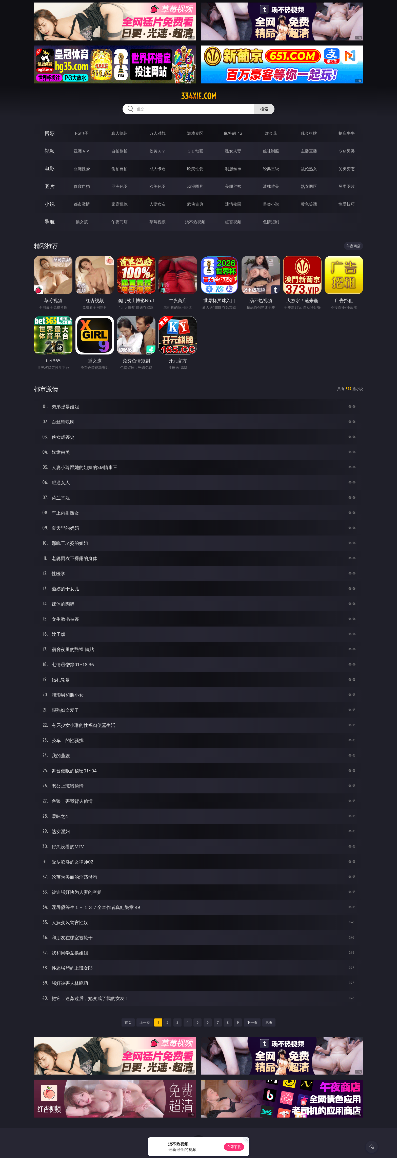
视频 (50, 150)
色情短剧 (271, 222)
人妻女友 (157, 204)
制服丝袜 (233, 168)
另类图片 (347, 186)
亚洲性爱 (82, 168)
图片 (50, 186)
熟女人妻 (233, 151)
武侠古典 (195, 204)
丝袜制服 (271, 151)
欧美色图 (157, 186)
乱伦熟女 (309, 168)
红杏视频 (233, 222)
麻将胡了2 (233, 133)
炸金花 (271, 133)
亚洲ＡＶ (82, 151)
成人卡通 (157, 168)
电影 (50, 168)
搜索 (264, 109)
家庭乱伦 (119, 204)
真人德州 (119, 133)
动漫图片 (195, 186)
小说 (50, 204)
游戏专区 (195, 133)
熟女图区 (309, 186)
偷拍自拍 (119, 168)
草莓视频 (157, 222)
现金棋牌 (309, 133)
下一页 (252, 1022)
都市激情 (82, 204)
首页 (128, 1022)
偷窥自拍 (82, 186)
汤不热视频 (195, 222)
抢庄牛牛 (347, 133)
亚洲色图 (119, 186)
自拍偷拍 (119, 151)
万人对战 (157, 133)
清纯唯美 (271, 186)
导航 (50, 221)
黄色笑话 (309, 204)
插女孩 (82, 222)
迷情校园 (233, 204)
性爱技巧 (347, 204)
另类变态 (347, 168)
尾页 (268, 1022)
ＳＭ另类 (347, 151)
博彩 (50, 133)
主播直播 (309, 151)
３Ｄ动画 (195, 151)
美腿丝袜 (233, 186)
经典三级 (271, 168)
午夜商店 (119, 222)
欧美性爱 (195, 168)
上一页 (145, 1022)
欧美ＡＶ (157, 151)
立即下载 (234, 1146)
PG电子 (81, 133)
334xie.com (198, 96)
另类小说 (271, 204)
